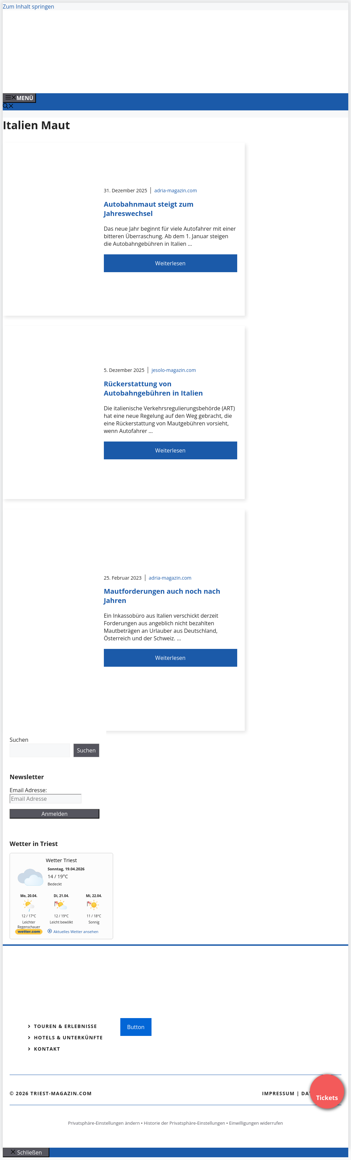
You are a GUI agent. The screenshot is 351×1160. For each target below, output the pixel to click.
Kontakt (47, 1049)
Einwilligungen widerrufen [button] (256, 1123)
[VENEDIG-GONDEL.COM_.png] (141, 80)
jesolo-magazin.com (174, 370)
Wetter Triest (61, 860)
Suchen (19, 740)
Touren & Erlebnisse (65, 1026)
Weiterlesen (170, 263)
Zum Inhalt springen (28, 6)
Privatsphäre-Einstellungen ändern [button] (104, 1123)
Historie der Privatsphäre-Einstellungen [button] (184, 1123)
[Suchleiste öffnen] (8, 106)
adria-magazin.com (175, 190)
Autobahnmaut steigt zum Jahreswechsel (149, 209)
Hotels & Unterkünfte (68, 1037)
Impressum (278, 1093)
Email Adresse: (28, 790)
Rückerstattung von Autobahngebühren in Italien (153, 388)
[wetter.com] (29, 932)
